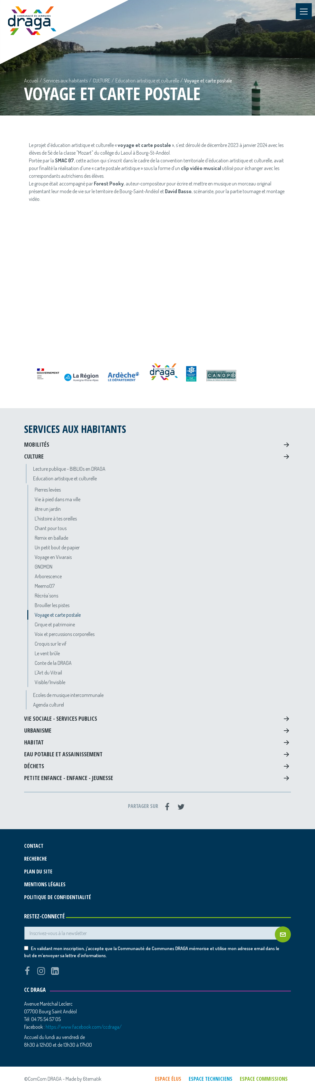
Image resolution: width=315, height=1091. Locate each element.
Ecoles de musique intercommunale (68, 695)
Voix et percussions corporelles (64, 634)
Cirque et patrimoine (55, 624)
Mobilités (36, 444)
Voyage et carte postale (58, 615)
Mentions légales (45, 884)
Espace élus (168, 1078)
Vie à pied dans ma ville (57, 499)
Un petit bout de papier (57, 547)
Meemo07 (45, 586)
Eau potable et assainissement (63, 754)
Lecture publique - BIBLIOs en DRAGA (69, 469)
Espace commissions (264, 1078)
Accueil (31, 80)
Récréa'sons (46, 595)
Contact (33, 845)
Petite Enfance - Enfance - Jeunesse (68, 778)
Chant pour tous (51, 528)
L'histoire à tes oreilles (56, 518)
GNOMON (43, 566)
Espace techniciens (210, 1078)
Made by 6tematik (83, 1079)
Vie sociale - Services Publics (60, 718)
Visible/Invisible (50, 682)
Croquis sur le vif (51, 643)
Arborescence (48, 576)
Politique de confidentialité (57, 897)
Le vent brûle (47, 653)
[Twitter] (181, 806)
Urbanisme (37, 730)
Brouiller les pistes (52, 605)
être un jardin (48, 509)
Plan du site (38, 871)
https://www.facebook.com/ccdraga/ (84, 1027)
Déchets (34, 766)
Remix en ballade (51, 538)
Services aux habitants (65, 80)
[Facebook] (167, 806)
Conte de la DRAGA (53, 663)
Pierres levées (48, 489)
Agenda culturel (48, 704)
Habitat (34, 742)
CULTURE (101, 80)
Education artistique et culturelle (147, 80)
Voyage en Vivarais (53, 557)
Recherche (35, 858)
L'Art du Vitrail (48, 672)
